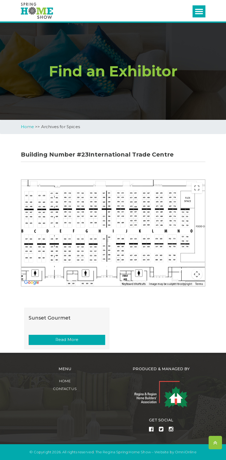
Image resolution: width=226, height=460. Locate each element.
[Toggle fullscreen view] (196, 187)
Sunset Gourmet (50, 318)
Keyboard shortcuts (134, 283)
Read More (66, 339)
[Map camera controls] (196, 274)
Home (65, 381)
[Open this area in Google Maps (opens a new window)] (31, 282)
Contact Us (65, 388)
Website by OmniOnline (175, 452)
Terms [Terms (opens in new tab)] (199, 283)
